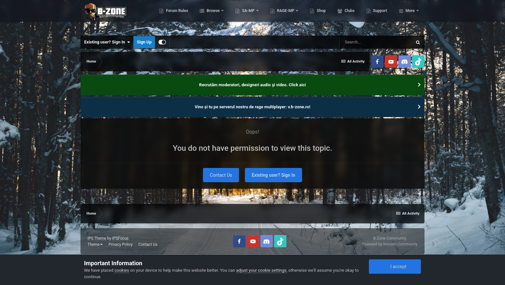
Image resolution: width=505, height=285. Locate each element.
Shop (353, 16)
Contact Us (221, 175)
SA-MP (281, 16)
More (410, 16)
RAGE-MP (318, 16)
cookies (121, 270)
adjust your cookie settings (261, 270)
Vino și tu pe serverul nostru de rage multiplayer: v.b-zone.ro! (252, 106)
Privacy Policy (120, 244)
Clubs (381, 16)
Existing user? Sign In (107, 42)
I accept (395, 266)
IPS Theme (96, 238)
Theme (95, 244)
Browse (245, 16)
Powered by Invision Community (390, 244)
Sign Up (144, 42)
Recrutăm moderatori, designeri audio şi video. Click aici (252, 84)
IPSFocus (120, 238)
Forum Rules (209, 16)
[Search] (376, 42)
